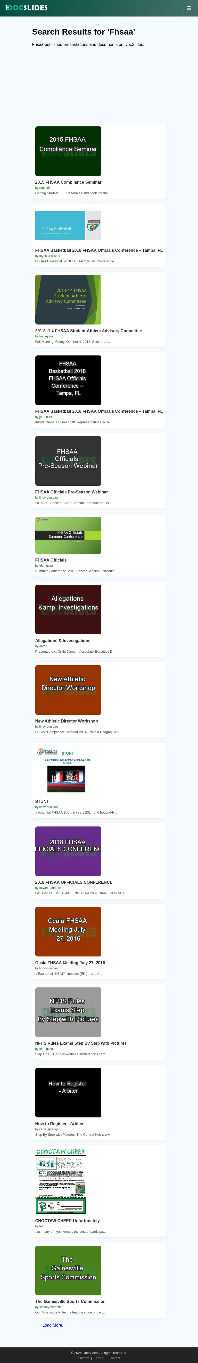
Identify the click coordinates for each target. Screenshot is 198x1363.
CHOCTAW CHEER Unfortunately (67, 1221)
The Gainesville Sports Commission (70, 1301)
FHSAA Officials (51, 560)
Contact (114, 1358)
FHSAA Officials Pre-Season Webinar (71, 492)
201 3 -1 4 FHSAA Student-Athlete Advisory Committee (88, 331)
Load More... (54, 1325)
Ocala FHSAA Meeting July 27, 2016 (70, 963)
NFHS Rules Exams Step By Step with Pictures (81, 1043)
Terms (98, 1358)
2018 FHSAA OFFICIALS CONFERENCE (74, 882)
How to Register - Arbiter (59, 1124)
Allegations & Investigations (62, 640)
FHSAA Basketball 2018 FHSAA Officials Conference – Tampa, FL (99, 250)
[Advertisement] (99, 87)
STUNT (42, 801)
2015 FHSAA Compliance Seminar (68, 182)
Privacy (83, 1358)
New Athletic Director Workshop (66, 721)
